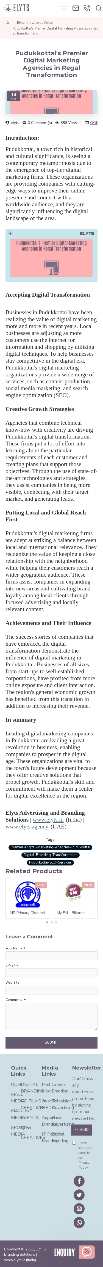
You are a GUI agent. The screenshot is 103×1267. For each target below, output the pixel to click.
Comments (14, 999)
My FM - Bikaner (71, 912)
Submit (52, 1042)
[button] (47, 922)
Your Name (13, 948)
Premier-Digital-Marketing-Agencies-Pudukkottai (50, 847)
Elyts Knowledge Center (35, 22)
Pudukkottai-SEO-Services (50, 862)
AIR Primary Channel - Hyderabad (29, 912)
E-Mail (10, 965)
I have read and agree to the (82, 1155)
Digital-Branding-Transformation (50, 854)
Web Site (12, 982)
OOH (94, 122)
